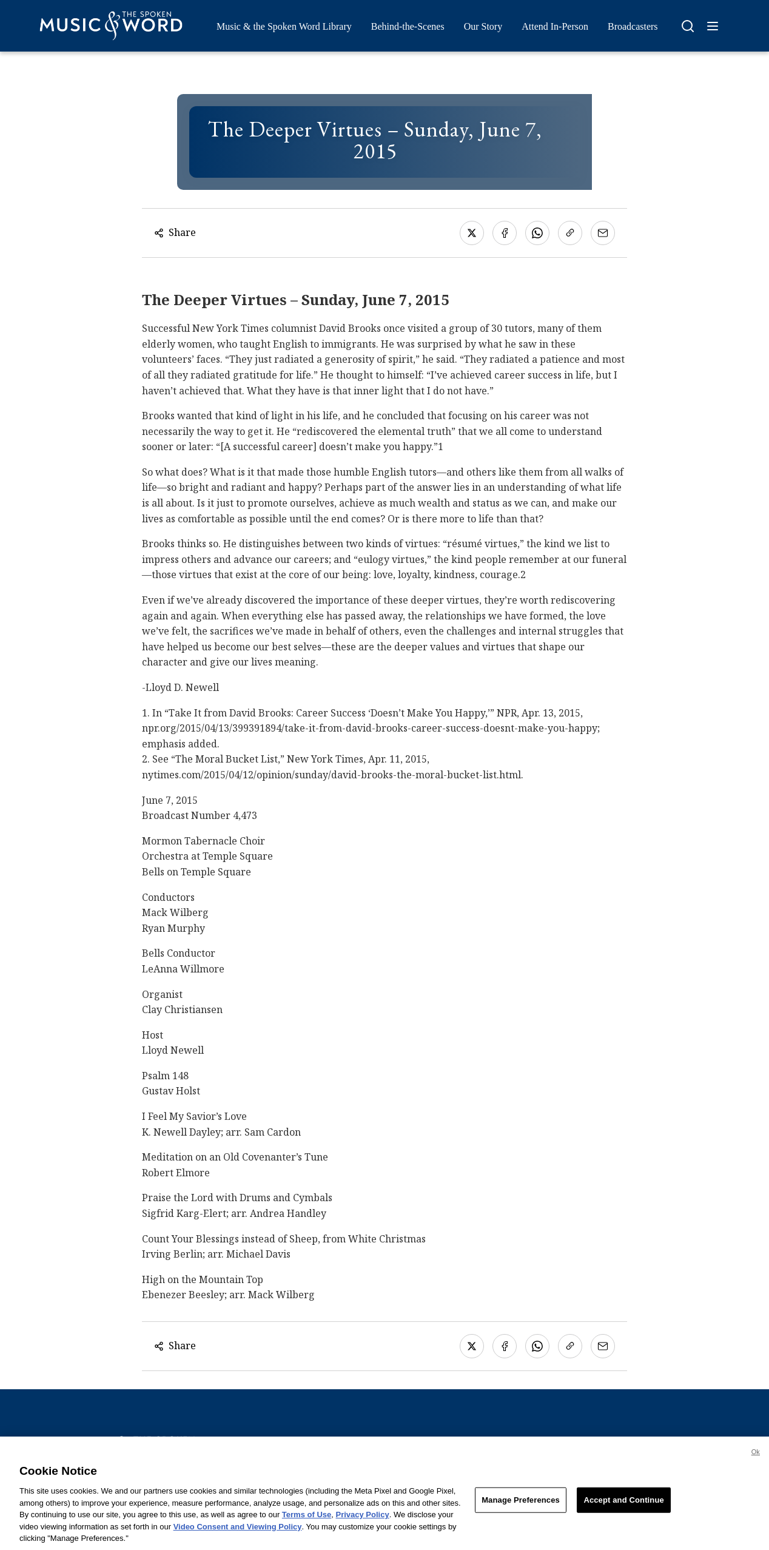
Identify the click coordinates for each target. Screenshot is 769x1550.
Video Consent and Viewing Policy (237, 1530)
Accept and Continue (623, 1504)
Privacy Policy (362, 1518)
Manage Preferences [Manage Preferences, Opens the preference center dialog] (521, 1504)
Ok (755, 1456)
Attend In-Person (555, 26)
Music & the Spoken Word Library (284, 26)
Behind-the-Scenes (408, 26)
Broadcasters (633, 26)
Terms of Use (306, 1518)
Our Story (483, 26)
